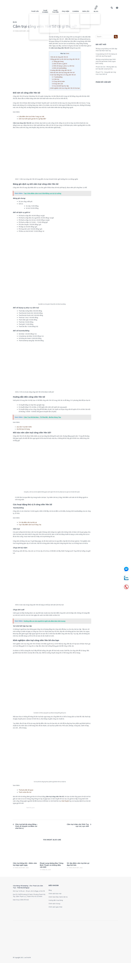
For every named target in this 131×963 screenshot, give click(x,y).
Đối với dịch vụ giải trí (59, 63)
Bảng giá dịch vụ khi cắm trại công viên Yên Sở (64, 59)
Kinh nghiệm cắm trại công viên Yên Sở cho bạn (65, 88)
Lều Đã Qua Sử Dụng (23, 429)
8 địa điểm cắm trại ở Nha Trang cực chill (31, 116)
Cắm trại (55, 79)
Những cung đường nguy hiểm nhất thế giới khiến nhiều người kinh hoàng (106, 61)
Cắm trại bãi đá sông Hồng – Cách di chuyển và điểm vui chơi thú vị (26, 826)
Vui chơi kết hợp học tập (60, 86)
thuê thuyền (65, 801)
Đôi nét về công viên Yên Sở (59, 57)
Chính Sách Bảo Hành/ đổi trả (58, 897)
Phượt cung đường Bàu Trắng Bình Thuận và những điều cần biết (51, 865)
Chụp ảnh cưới (57, 84)
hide (67, 53)
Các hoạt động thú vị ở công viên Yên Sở (63, 75)
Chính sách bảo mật (55, 893)
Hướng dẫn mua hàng (56, 900)
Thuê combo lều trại (25, 792)
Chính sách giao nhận (55, 907)
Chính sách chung (54, 903)
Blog (15, 22)
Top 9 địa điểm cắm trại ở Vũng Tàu (30, 524)
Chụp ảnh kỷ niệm (58, 81)
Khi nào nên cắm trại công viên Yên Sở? (62, 72)
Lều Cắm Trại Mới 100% (24, 427)
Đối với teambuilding (59, 68)
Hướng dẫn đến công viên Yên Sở (60, 70)
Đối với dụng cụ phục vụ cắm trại (63, 66)
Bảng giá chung (58, 61)
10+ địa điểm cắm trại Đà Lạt (28, 522)
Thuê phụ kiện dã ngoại (26, 790)
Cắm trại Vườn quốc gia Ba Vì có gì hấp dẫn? (32, 119)
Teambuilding (57, 77)
